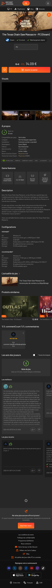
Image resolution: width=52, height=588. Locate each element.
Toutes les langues (41, 355)
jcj (50, 160)
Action (20, 151)
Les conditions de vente (26, 535)
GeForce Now (9, 160)
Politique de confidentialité (26, 538)
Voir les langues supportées (27, 140)
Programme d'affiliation (26, 541)
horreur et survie (27, 160)
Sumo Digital (22, 144)
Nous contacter (26, 544)
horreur (17, 160)
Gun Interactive (23, 147)
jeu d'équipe (43, 160)
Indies (25, 151)
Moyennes (21, 153)
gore (36, 160)
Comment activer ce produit (27, 142)
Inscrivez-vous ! (26, 526)
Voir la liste (22, 137)
